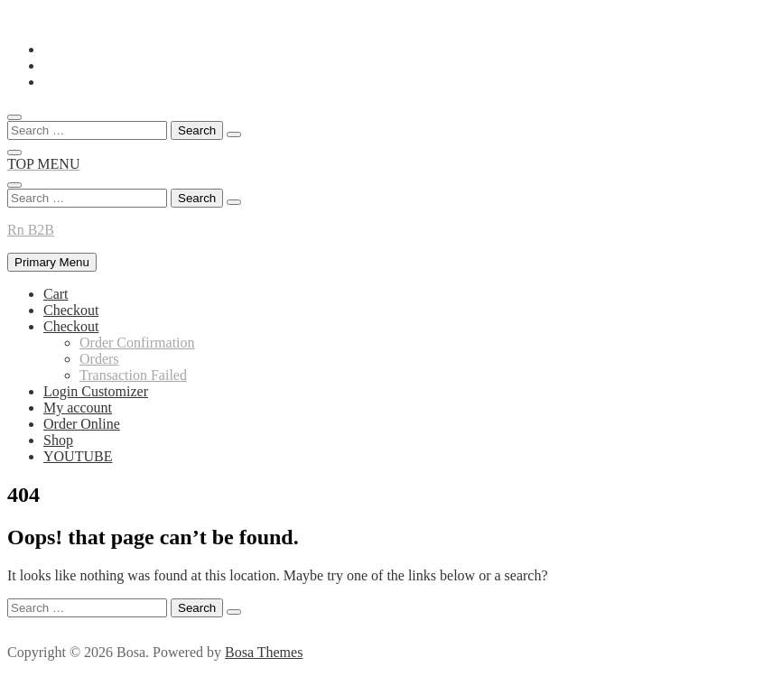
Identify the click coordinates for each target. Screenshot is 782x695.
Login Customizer (95, 391)
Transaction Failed (133, 375)
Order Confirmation (137, 342)
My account (77, 407)
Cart (56, 293)
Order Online (81, 423)
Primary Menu (51, 262)
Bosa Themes (264, 652)
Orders (99, 358)
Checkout (70, 310)
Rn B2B (30, 229)
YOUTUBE (77, 456)
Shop (58, 440)
